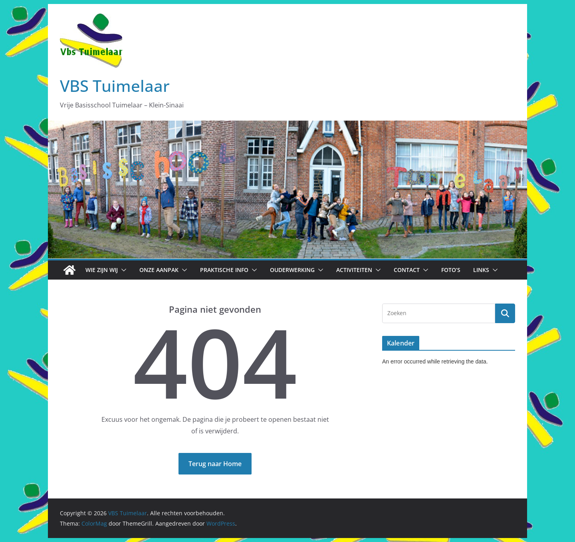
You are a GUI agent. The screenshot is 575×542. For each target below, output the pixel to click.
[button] (122, 270)
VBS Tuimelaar (115, 86)
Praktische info (224, 270)
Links (481, 270)
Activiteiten (354, 270)
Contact (407, 270)
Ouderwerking (292, 270)
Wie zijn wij (101, 270)
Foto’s (450, 270)
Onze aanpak (158, 270)
